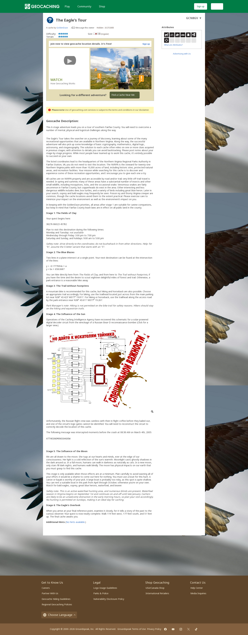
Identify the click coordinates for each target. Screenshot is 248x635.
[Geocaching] (42, 6)
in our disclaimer (141, 110)
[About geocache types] (50, 20)
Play (67, 6)
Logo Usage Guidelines (105, 587)
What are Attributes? (173, 45)
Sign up (200, 6)
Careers (46, 587)
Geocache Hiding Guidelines (56, 598)
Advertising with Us (182, 53)
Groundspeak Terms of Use (131, 629)
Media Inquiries (198, 593)
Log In (217, 6)
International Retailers (157, 593)
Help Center (196, 587)
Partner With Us (50, 593)
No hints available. (75, 522)
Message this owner (85, 27)
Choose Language (59, 615)
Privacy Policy (154, 629)
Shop (102, 6)
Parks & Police (100, 593)
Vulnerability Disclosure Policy (108, 598)
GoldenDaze (62, 27)
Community (84, 6)
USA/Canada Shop (155, 587)
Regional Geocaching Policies (57, 604)
